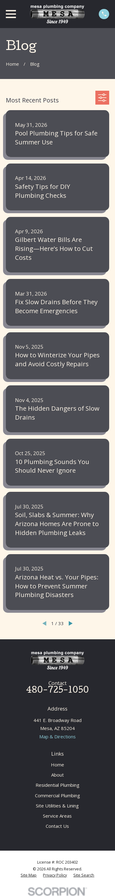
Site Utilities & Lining (57, 806)
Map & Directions (57, 736)
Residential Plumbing (57, 785)
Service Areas (57, 816)
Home (57, 764)
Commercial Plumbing (57, 795)
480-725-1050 (57, 691)
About (57, 775)
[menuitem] (28, 875)
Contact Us (57, 826)
